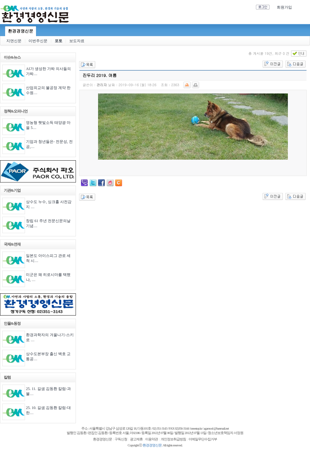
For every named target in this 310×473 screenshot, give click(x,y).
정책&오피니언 (16, 111)
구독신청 (121, 439)
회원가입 (284, 7)
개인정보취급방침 (173, 439)
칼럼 (7, 377)
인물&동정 (12, 323)
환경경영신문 (20, 31)
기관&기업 (12, 190)
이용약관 (151, 439)
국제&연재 (12, 244)
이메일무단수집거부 (203, 439)
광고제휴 (136, 439)
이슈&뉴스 (12, 57)
